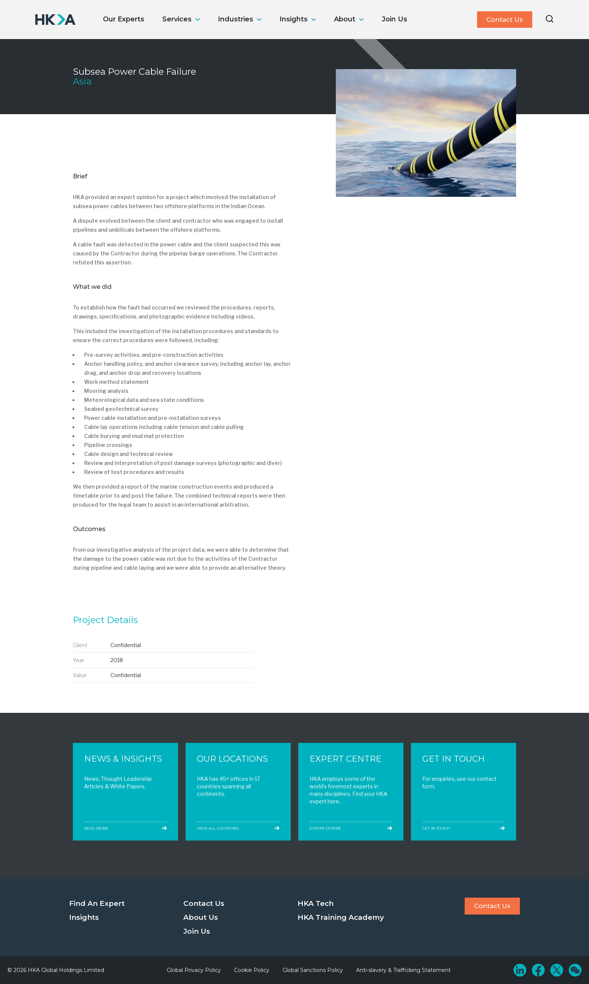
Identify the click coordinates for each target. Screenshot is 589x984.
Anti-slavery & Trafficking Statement (403, 970)
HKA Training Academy (341, 917)
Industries (235, 19)
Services (177, 19)
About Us (200, 917)
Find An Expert (97, 903)
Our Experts (123, 19)
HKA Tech (316, 903)
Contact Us (504, 19)
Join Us (394, 19)
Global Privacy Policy (194, 970)
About (344, 19)
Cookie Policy (251, 970)
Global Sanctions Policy (312, 970)
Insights (293, 19)
